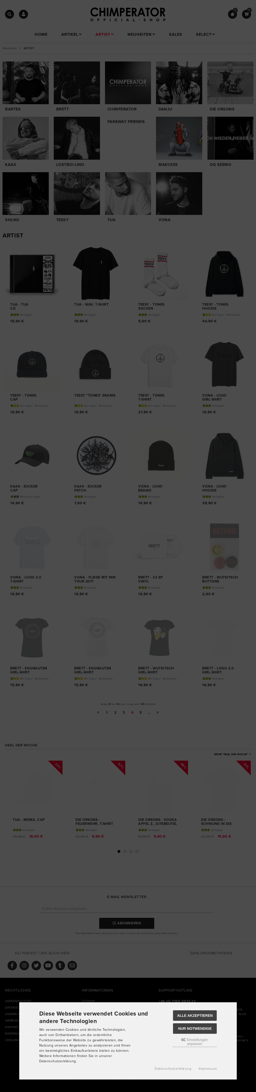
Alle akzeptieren (195, 1016)
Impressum (208, 1069)
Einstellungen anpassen (194, 1042)
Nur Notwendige (195, 1029)
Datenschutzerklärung (172, 1069)
